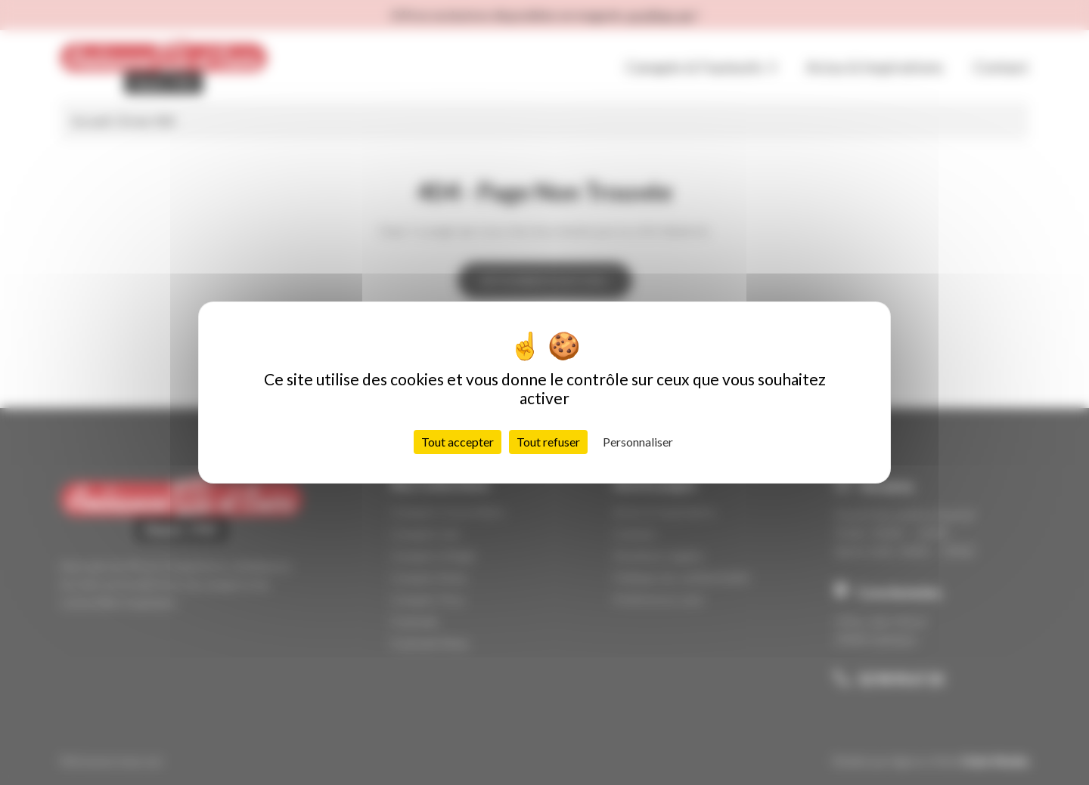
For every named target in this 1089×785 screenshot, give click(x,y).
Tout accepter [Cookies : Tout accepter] (457, 441)
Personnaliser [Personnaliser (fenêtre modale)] (638, 441)
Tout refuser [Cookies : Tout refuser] (548, 441)
